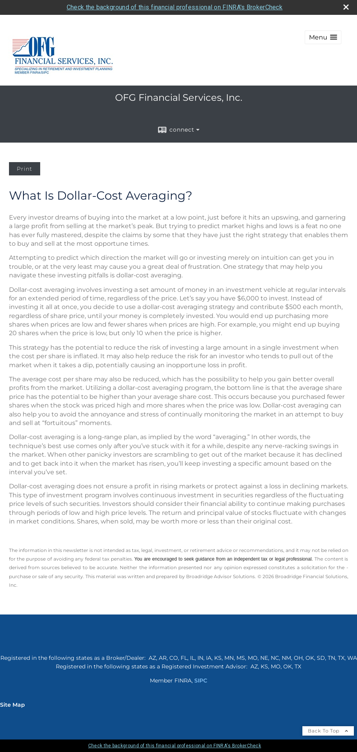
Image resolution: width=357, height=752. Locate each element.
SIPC (200, 680)
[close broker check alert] (346, 7)
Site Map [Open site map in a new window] (12, 704)
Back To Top (328, 731)
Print (24, 168)
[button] (323, 37)
